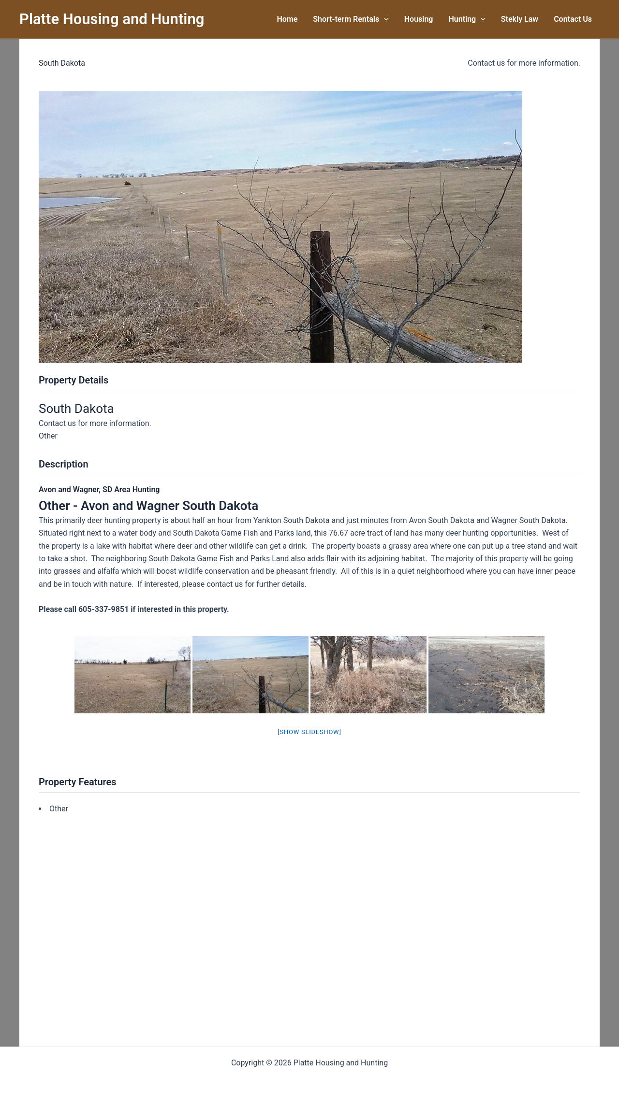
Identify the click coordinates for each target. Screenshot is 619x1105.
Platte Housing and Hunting (111, 19)
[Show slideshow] (309, 732)
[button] (384, 19)
